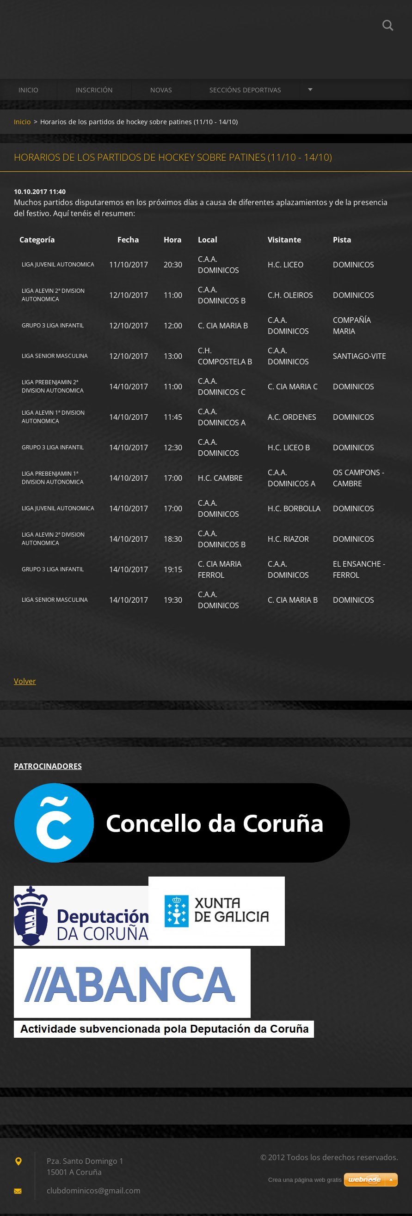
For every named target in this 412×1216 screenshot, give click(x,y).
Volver (25, 683)
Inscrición (94, 92)
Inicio (28, 92)
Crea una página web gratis (305, 1182)
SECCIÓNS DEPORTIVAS (245, 92)
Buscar (388, 26)
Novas (161, 92)
